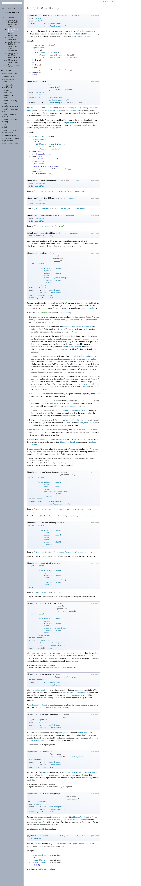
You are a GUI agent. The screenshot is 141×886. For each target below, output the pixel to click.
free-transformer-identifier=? (43, 181)
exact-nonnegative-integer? (56, 278)
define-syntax (37, 45)
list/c (40, 268)
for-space (70, 406)
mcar (39, 156)
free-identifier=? (37, 82)
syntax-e (65, 128)
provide (69, 123)
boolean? (77, 16)
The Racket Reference (11, 12)
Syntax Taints (12, 51)
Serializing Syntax (14, 57)
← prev (8, 8)
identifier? (40, 92)
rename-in (44, 169)
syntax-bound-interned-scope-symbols (46, 794)
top (3, 8)
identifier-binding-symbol (41, 674)
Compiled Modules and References (76, 326)
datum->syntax (91, 772)
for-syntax (74, 403)
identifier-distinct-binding (42, 603)
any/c (49, 295)
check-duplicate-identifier (41, 233)
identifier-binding (37, 253)
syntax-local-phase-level (55, 26)
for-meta (43, 860)
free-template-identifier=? (41, 198)
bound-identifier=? (37, 16)
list (44, 146)
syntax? (38, 18)
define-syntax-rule (39, 70)
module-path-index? (52, 268)
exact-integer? (55, 23)
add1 (64, 191)
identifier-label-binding (40, 563)
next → (19, 8)
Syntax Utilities (13, 62)
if (37, 53)
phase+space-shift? (52, 280)
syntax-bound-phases (38, 836)
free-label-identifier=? (40, 216)
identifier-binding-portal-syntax (45, 714)
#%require (31, 735)
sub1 (64, 209)
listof (38, 236)
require (60, 123)
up (14, 8)
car (60, 144)
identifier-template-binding (42, 523)
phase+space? (49, 282)
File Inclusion (12, 60)
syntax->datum (89, 339)
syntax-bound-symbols (38, 752)
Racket (109, 1)
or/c (45, 23)
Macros (11, 18)
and (61, 509)
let (43, 55)
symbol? (47, 271)
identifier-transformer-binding (43, 472)
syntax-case (38, 48)
